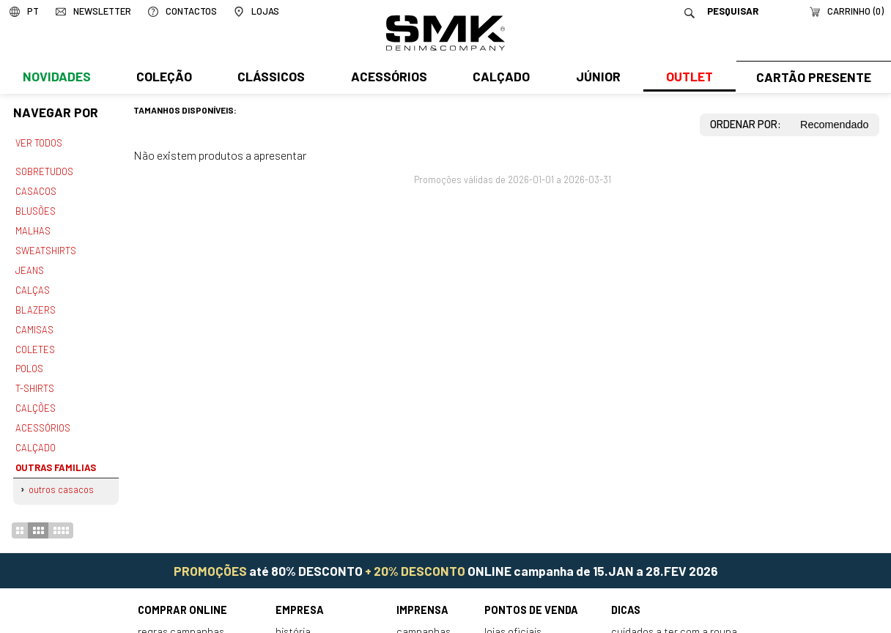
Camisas (33, 322)
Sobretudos (44, 171)
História (293, 617)
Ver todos (38, 143)
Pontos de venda (531, 597)
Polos (29, 360)
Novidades (56, 78)
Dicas (625, 597)
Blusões (35, 208)
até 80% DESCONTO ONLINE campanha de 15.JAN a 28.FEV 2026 (446, 556)
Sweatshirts (45, 246)
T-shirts (34, 379)
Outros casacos (61, 476)
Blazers (35, 303)
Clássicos (269, 78)
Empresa (300, 597)
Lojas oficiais (512, 617)
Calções (35, 398)
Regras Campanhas (181, 617)
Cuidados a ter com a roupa (674, 617)
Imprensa (422, 597)
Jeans (29, 265)
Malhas (32, 227)
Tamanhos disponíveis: (185, 110)
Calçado (498, 78)
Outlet (685, 78)
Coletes (35, 341)
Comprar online (182, 597)
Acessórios (387, 78)
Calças (31, 284)
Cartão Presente (811, 78)
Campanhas (423, 617)
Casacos (35, 189)
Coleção (163, 78)
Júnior (594, 78)
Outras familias (53, 455)
